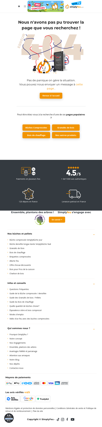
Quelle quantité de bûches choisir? (24, 306)
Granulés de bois (65, 127)
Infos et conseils (16, 283)
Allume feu (14, 261)
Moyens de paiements (18, 377)
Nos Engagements (17, 343)
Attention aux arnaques (19, 355)
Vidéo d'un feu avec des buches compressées (29, 318)
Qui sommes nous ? (18, 328)
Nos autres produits (65, 135)
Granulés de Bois (16, 248)
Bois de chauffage (36, 135)
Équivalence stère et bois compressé (25, 310)
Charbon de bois (16, 273)
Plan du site (38, 411)
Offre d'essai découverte (20, 265)
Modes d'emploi (16, 314)
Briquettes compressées (20, 256)
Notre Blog (14, 359)
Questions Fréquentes (19, 289)
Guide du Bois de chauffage (21, 302)
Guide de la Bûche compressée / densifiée (27, 293)
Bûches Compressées (36, 127)
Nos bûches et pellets (19, 233)
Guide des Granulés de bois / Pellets (25, 297)
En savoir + (57, 219)
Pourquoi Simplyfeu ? (18, 334)
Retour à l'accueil (51, 95)
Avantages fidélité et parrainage (23, 351)
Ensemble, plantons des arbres (22, 347)
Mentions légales (12, 408)
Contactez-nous (16, 368)
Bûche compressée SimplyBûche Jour (25, 240)
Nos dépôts (14, 364)
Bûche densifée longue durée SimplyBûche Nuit (30, 244)
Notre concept (15, 338)
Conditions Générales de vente (69, 408)
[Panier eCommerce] (19, 6)
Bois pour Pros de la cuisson (22, 269)
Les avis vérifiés (17, 392)
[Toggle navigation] (24, 6)
